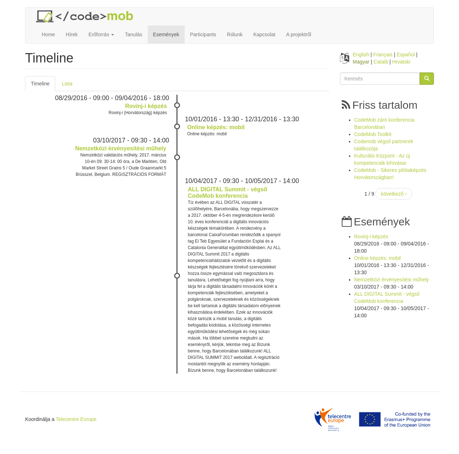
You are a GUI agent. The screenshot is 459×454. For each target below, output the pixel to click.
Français (383, 54)
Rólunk (235, 34)
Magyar (361, 62)
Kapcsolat (264, 34)
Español (406, 54)
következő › (394, 194)
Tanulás (133, 34)
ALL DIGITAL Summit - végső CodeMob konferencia (227, 192)
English (361, 54)
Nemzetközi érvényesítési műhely (120, 148)
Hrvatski (401, 62)
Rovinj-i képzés (146, 106)
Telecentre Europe (76, 419)
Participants (203, 34)
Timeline (43, 85)
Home (48, 34)
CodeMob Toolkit (373, 134)
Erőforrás (101, 34)
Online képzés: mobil (216, 127)
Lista (67, 83)
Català (381, 62)
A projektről (298, 34)
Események (166, 34)
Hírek (71, 34)
